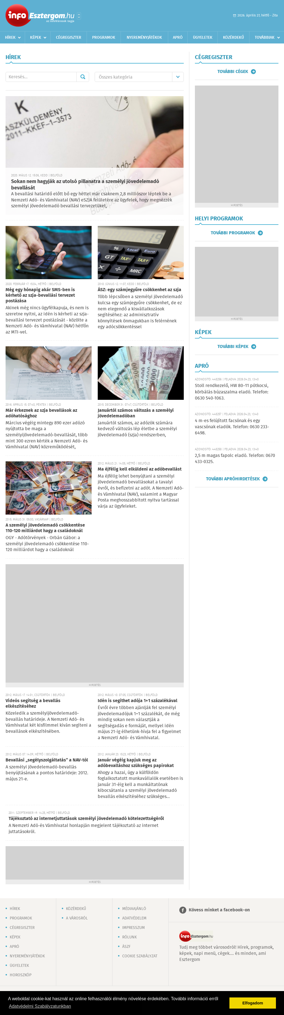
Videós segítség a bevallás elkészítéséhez (33, 703)
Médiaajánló (134, 909)
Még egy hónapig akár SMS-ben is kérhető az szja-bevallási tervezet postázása (40, 295)
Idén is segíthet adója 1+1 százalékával (137, 700)
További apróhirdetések (233, 478)
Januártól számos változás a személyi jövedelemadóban (136, 413)
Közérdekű (233, 38)
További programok (233, 232)
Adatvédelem (134, 918)
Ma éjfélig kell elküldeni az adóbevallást (140, 469)
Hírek (10, 38)
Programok (103, 38)
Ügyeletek (202, 38)
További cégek (232, 71)
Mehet (82, 77)
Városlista (79, 16)
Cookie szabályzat (139, 956)
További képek (232, 346)
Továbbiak (265, 38)
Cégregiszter (68, 38)
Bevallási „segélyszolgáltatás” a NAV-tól (47, 760)
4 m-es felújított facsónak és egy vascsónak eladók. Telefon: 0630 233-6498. (232, 427)
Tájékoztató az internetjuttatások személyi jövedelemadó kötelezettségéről (86, 818)
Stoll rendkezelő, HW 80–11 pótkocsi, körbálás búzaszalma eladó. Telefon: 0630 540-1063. (231, 392)
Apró (178, 38)
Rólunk (129, 937)
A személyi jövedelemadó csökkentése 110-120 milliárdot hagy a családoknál (45, 528)
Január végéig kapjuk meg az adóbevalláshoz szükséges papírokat (136, 763)
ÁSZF (126, 947)
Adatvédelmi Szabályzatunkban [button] (40, 1006)
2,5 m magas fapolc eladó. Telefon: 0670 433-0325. (235, 458)
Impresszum (133, 928)
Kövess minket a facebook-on (219, 910)
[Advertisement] (58, 622)
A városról (77, 918)
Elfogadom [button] (253, 1003)
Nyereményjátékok (144, 38)
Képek (35, 38)
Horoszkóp (20, 975)
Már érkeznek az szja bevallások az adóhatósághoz (41, 413)
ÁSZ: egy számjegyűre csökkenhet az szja (139, 289)
